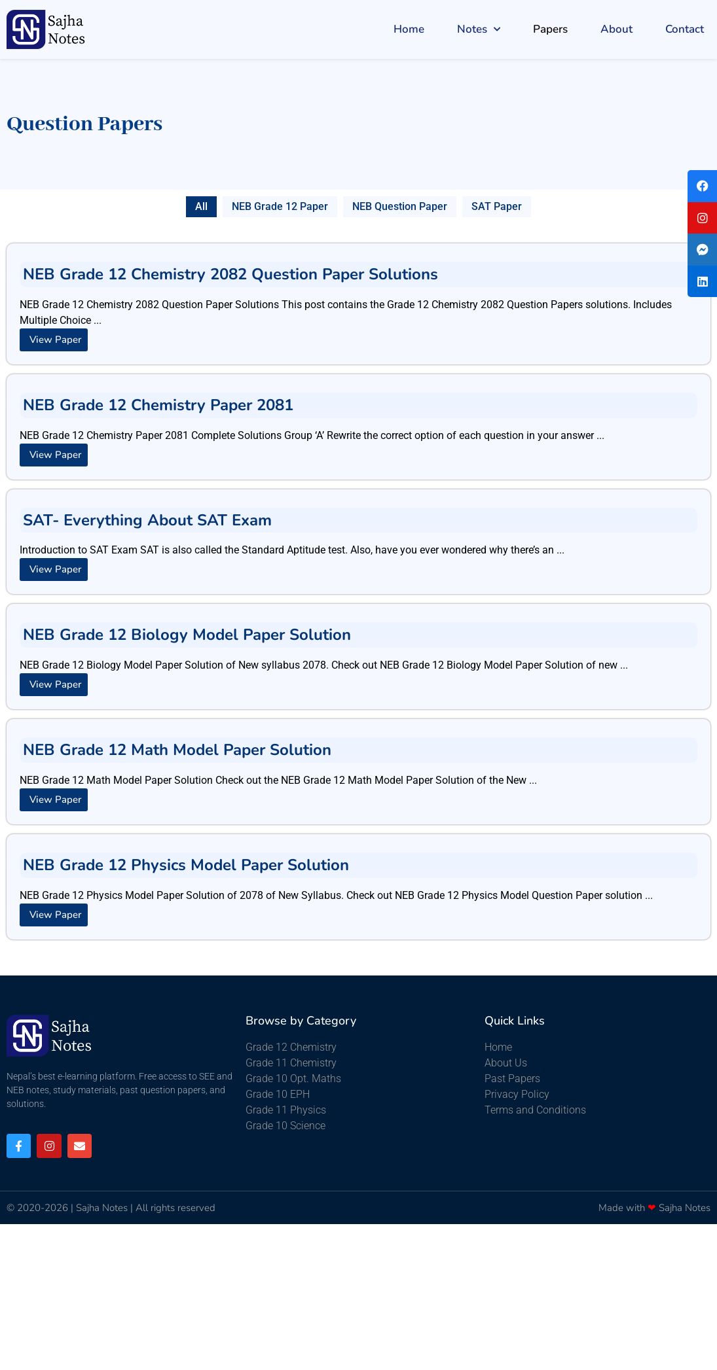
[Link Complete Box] (358, 303)
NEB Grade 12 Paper (280, 206)
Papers (550, 29)
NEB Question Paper (399, 206)
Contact (684, 29)
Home (409, 29)
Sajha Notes (102, 1207)
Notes (478, 29)
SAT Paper (496, 206)
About (616, 29)
